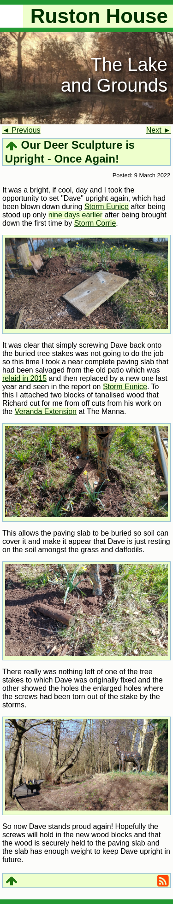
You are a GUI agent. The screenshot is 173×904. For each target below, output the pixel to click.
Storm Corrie (95, 223)
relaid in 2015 (24, 378)
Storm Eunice (106, 206)
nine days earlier (75, 215)
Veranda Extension (46, 411)
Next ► (158, 130)
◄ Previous (21, 130)
